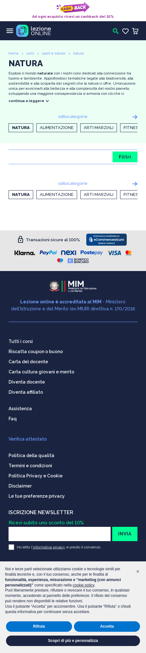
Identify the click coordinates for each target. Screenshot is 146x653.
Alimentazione (57, 127)
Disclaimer (20, 485)
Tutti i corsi (21, 341)
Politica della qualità (31, 455)
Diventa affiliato (26, 392)
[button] (138, 571)
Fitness (132, 127)
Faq (13, 418)
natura (78, 53)
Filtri (125, 156)
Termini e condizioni (30, 465)
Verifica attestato (28, 439)
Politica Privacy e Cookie (36, 475)
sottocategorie (73, 116)
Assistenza (20, 408)
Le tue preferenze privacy (37, 496)
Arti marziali (98, 127)
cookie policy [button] (83, 585)
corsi (30, 53)
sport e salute (53, 53)
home (14, 53)
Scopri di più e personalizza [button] (73, 640)
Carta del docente (28, 361)
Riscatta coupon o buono (36, 351)
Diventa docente (27, 382)
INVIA (124, 533)
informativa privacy (49, 547)
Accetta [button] (107, 626)
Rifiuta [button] (39, 626)
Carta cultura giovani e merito (41, 371)
